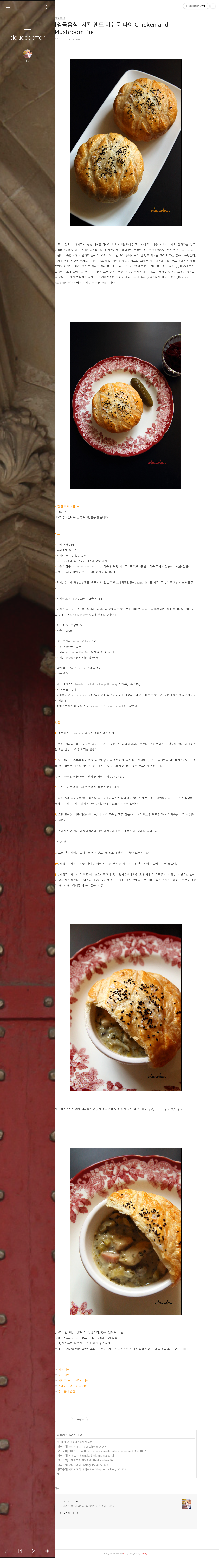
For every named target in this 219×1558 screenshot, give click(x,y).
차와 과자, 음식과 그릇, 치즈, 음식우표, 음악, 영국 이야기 (97, 1506)
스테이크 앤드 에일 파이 (82, 1386)
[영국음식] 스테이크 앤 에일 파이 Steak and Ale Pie (94, 1460)
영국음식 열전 (75, 1391)
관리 (48, 1551)
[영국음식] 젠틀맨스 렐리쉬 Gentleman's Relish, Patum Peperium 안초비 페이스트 (112, 1451)
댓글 (66, 1488)
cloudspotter (27, 37)
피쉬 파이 (73, 1369)
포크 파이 (73, 1375)
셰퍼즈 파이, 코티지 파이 (82, 1380)
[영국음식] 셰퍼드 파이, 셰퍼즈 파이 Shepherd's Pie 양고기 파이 (101, 1469)
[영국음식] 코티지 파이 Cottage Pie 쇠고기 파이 (92, 1465)
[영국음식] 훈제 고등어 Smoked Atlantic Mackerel (94, 1455)
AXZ (134, 1553)
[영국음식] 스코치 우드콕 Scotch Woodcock (90, 1446)
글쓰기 (7, 1551)
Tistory (153, 1553)
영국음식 (69, 18)
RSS (34, 1551)
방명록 (21, 1551)
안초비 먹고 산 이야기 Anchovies (83, 1442)
